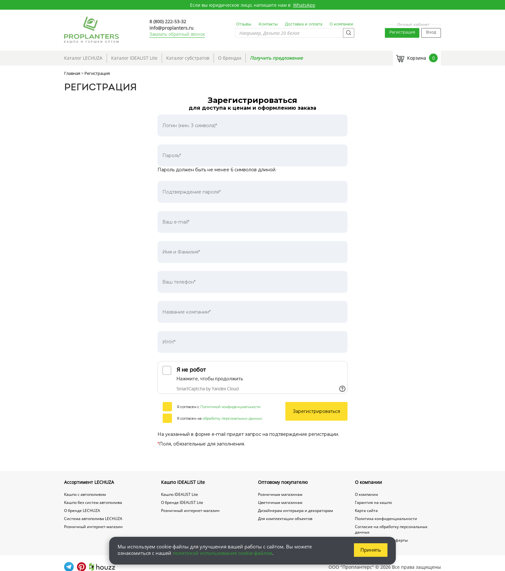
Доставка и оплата (303, 24)
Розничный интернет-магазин (93, 526)
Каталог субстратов (187, 58)
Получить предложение (276, 58)
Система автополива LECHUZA (93, 518)
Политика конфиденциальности (386, 518)
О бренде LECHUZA (82, 510)
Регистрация (402, 32)
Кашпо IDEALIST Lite (183, 482)
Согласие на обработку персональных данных (391, 529)
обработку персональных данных (232, 418)
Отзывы (243, 24)
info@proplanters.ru (171, 28)
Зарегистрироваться (316, 411)
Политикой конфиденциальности (230, 407)
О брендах (229, 58)
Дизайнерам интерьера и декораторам (295, 510)
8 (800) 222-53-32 (167, 21)
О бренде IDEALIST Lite (182, 502)
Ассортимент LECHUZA (89, 482)
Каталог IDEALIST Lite (134, 58)
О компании (341, 24)
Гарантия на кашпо (373, 502)
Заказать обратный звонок (177, 34)
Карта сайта (366, 510)
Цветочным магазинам (280, 502)
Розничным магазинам (280, 494)
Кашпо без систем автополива (93, 502)
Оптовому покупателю (283, 482)
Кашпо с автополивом (85, 494)
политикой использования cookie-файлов (222, 553)
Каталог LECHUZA (83, 58)
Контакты (268, 24)
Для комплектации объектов (285, 518)
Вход (431, 32)
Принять (370, 549)
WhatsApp (304, 5)
